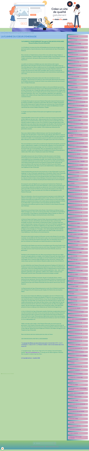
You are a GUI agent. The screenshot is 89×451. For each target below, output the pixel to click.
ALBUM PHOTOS (16, 34)
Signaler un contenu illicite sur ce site (51, 448)
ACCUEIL (2, 34)
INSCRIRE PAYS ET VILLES (32, 34)
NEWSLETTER (8, 34)
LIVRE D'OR (23, 34)
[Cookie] (2, 448)
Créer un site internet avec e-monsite (37, 448)
